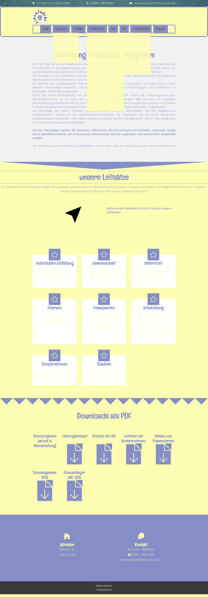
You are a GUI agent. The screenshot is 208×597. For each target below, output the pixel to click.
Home (46, 29)
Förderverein (141, 29)
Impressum (104, 591)
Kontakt (160, 29)
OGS (113, 29)
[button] (54, 273)
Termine (78, 29)
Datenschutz (104, 588)
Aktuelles (61, 29)
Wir (124, 29)
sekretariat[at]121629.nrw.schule (155, 3)
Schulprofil (97, 29)
